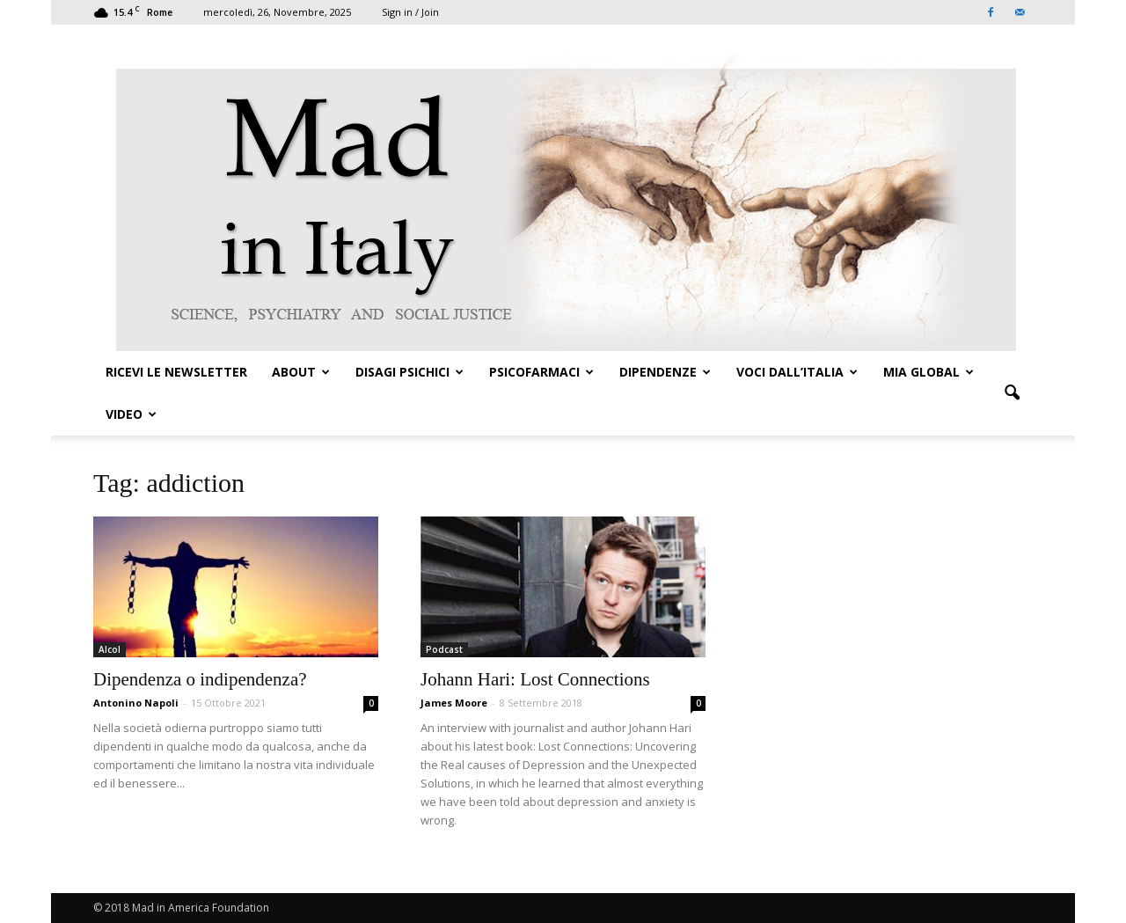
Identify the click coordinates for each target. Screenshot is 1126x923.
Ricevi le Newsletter (176, 371)
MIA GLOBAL (928, 371)
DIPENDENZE (665, 371)
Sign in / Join (410, 11)
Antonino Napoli (136, 702)
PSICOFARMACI (541, 371)
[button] (1012, 393)
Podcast (444, 649)
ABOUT (301, 371)
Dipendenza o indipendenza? (200, 679)
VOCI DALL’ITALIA (797, 371)
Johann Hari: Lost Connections (535, 679)
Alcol (110, 649)
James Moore (453, 702)
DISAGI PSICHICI (409, 371)
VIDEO (131, 414)
